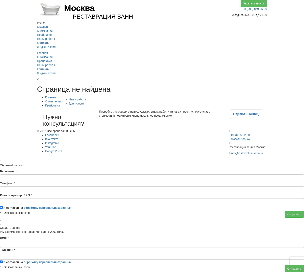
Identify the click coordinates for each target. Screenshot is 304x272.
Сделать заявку (246, 114)
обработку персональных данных (47, 207)
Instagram (52, 143)
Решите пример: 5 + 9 (16, 195)
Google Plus (53, 151)
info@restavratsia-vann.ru (247, 153)
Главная (42, 26)
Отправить (294, 214)
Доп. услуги (76, 103)
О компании (45, 30)
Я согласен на (37, 207)
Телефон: (7, 183)
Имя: (4, 237)
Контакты (43, 42)
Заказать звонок (253, 3)
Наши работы (46, 38)
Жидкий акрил (46, 46)
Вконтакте (52, 139)
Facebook (52, 135)
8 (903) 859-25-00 (255, 9)
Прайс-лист (44, 34)
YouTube (51, 147)
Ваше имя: (8, 171)
